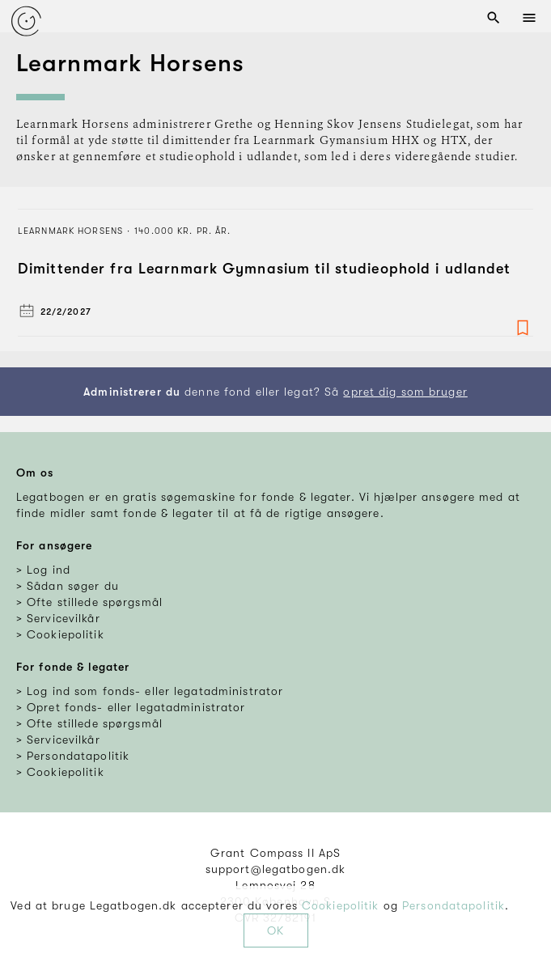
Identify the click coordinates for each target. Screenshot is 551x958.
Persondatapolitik (453, 905)
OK (275, 930)
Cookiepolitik (340, 905)
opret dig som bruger (405, 391)
